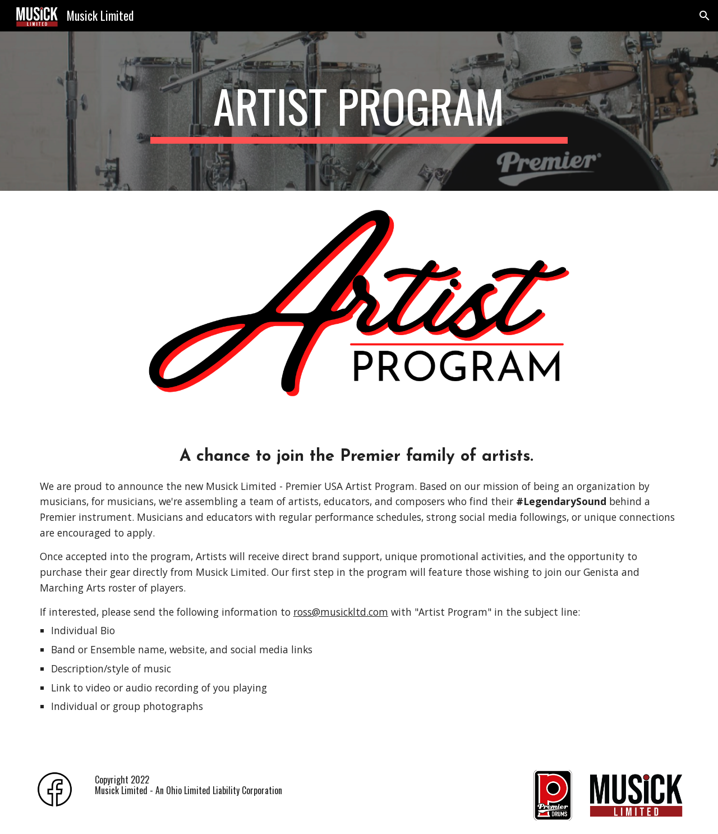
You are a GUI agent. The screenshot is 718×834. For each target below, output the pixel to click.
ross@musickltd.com (340, 611)
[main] (359, 111)
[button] (704, 15)
